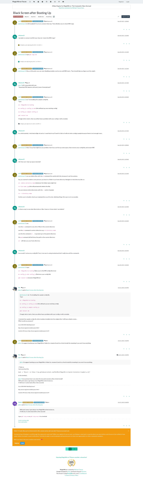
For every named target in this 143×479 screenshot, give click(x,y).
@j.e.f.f (27, 82)
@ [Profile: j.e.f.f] (20, 85)
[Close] (128, 430)
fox (19, 287)
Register (17, 443)
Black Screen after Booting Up (34, 290)
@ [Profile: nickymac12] (22, 24)
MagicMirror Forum (19, 2)
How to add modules (22, 422)
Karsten (84, 471)
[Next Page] (75, 448)
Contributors (83, 473)
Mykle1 (20, 402)
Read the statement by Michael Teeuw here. (71, 8)
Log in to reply (125, 16)
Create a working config (23, 420)
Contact (67, 475)
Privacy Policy (74, 475)
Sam (69, 471)
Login (22, 443)
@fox (46, 340)
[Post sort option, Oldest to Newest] (118, 16)
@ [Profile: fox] (19, 343)
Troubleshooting (18, 16)
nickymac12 (21, 35)
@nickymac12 (48, 21)
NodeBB (69, 473)
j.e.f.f (19, 21)
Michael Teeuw (78, 469)
